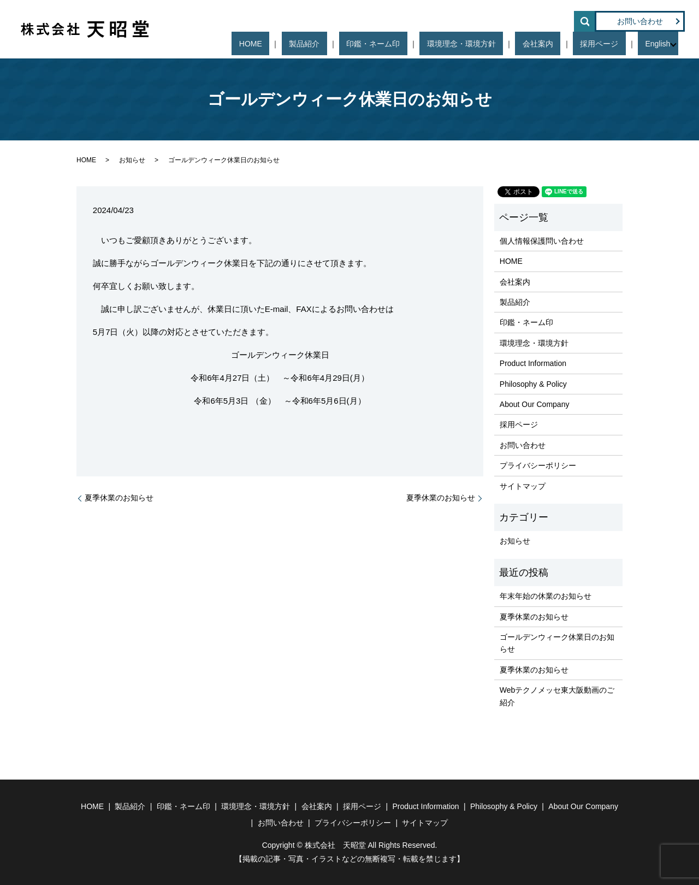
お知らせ (132, 160)
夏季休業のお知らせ (119, 497)
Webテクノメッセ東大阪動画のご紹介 (557, 696)
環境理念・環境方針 (502, 43)
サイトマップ (523, 486)
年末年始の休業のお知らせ (545, 596)
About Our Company (535, 404)
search (584, 21)
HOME (335, 43)
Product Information (533, 363)
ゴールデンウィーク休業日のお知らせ (557, 643)
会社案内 (564, 43)
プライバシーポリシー (538, 465)
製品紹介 (374, 43)
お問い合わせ (640, 21)
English (654, 43)
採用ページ (611, 43)
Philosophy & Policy (533, 384)
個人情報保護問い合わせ (542, 241)
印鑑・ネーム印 (429, 43)
